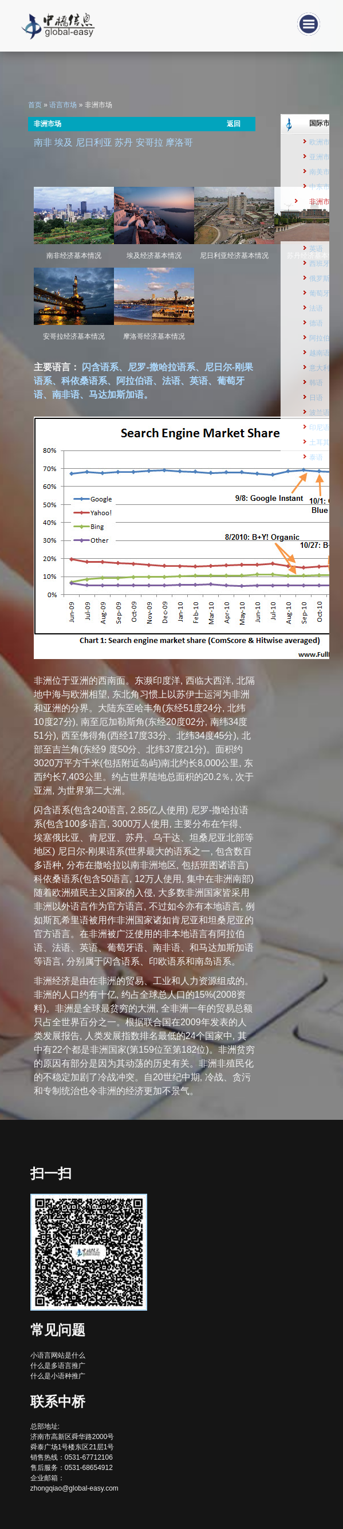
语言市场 (63, 105)
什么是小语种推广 (57, 1376)
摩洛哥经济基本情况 (154, 336)
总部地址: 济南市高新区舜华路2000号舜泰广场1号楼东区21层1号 (72, 1436)
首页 (35, 105)
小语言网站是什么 (57, 1355)
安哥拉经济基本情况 (74, 336)
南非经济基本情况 (73, 256)
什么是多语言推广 (57, 1366)
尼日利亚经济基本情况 (234, 256)
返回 (234, 124)
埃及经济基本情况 (154, 256)
